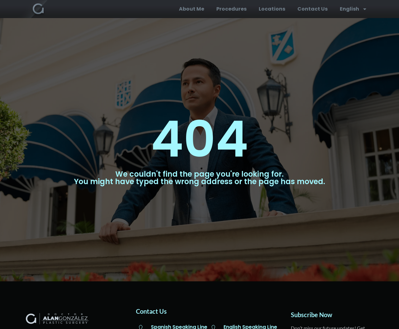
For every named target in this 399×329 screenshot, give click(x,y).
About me (191, 8)
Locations (272, 8)
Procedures (231, 8)
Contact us (312, 8)
